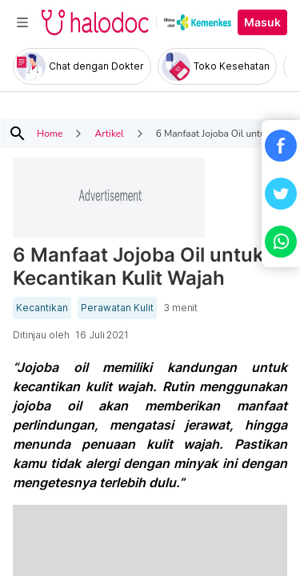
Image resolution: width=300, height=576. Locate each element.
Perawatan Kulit (117, 308)
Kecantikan (42, 308)
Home (49, 133)
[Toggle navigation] (22, 22)
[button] (281, 145)
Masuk (262, 22)
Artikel (108, 133)
